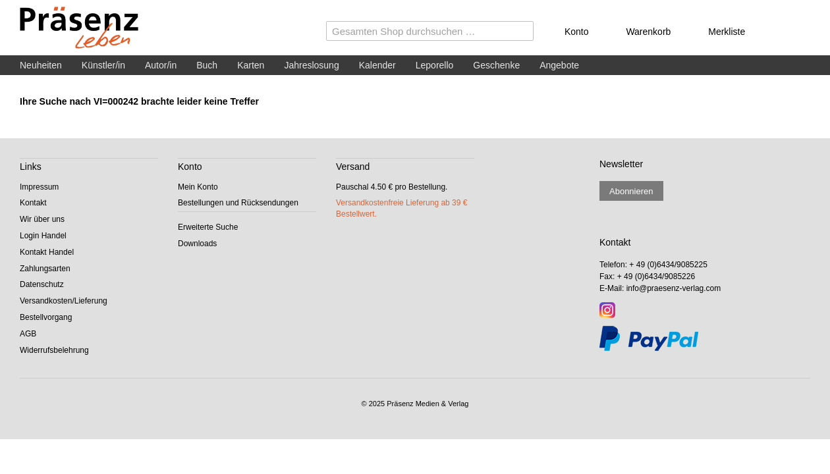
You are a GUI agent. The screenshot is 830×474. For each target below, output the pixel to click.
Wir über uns (42, 219)
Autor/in (161, 65)
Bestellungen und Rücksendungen (238, 202)
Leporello (435, 65)
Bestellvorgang (46, 317)
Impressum (39, 187)
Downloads (197, 243)
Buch (206, 65)
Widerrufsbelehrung (54, 350)
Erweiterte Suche (208, 227)
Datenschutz (42, 284)
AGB (28, 333)
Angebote (559, 65)
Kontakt (33, 202)
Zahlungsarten (45, 268)
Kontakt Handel (47, 252)
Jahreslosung (311, 65)
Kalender (377, 65)
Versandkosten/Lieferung (63, 300)
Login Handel (43, 235)
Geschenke (496, 65)
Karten (250, 65)
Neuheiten (41, 65)
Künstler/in (103, 65)
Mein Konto (198, 187)
